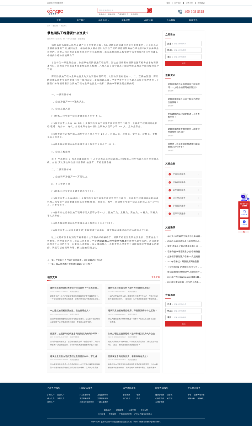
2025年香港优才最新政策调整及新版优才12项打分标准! (185, 261)
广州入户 (50, 395)
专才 (138, 395)
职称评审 (111, 14)
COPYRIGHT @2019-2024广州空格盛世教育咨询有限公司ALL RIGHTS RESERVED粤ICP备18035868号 (125, 422)
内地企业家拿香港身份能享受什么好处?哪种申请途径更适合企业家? (185, 241)
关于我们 (177, 3)
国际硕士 (201, 398)
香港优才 (102, 14)
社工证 (169, 398)
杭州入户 (50, 402)
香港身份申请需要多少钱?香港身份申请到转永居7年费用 (185, 251)
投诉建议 (201, 3)
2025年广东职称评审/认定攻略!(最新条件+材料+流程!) (185, 277)
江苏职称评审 (102, 398)
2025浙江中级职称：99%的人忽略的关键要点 (185, 282)
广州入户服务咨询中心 (143, 414)
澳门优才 (126, 398)
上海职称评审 (102, 395)
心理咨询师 (159, 402)
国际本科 (191, 398)
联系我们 (107, 410)
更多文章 (155, 277)
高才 (138, 398)
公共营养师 (159, 398)
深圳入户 (60, 395)
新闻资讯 (193, 20)
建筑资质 (55, 26)
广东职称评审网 (125, 414)
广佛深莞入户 (123, 14)
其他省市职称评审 (87, 402)
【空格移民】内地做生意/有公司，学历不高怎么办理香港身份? (185, 267)
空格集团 (112, 414)
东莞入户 (60, 398)
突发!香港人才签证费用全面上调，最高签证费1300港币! (185, 246)
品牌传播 (148, 20)
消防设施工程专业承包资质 (112, 241)
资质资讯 (63, 26)
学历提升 (134, 14)
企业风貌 (171, 20)
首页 (168, 3)
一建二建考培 (102, 402)
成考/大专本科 (199, 395)
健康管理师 (159, 395)
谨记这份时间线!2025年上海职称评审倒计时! (185, 272)
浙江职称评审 (85, 398)
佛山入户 (50, 398)
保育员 (169, 395)
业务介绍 (189, 3)
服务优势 (126, 20)
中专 (189, 395)
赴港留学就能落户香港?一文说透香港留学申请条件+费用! (185, 256)
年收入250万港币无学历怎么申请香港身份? (185, 236)
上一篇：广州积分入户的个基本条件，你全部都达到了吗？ (75, 260)
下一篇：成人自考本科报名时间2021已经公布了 (69, 264)
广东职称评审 (85, 395)
